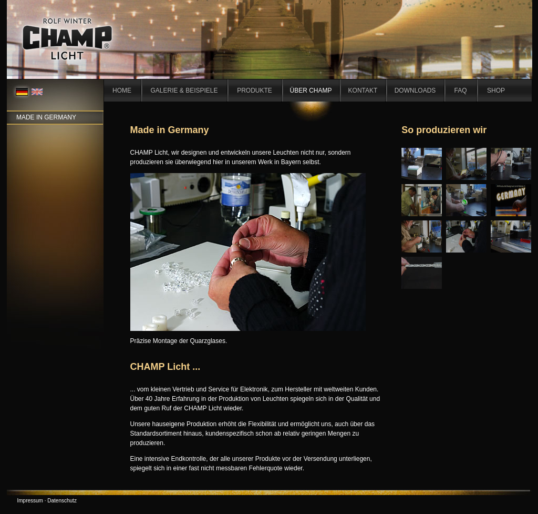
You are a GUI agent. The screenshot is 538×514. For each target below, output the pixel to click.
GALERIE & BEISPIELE (184, 90)
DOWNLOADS (415, 90)
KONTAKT (363, 90)
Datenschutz (62, 500)
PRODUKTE (254, 90)
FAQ (460, 90)
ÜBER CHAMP (310, 90)
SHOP (496, 90)
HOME (121, 90)
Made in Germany (46, 117)
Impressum (30, 500)
